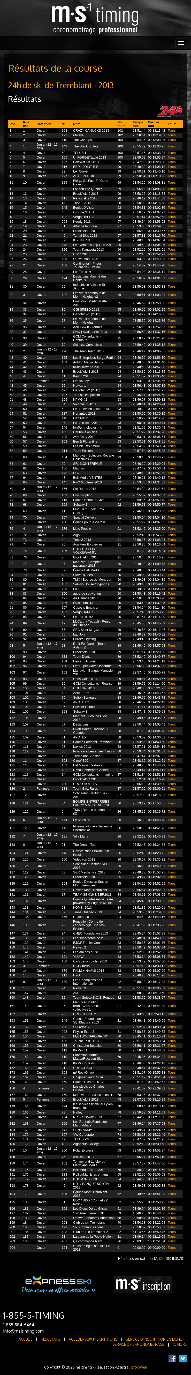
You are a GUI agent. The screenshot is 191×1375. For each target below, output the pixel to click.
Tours (172, 130)
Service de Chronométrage (138, 1344)
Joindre (180, 1344)
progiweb (139, 1367)
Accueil (25, 1339)
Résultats (50, 1339)
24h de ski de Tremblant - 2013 (61, 85)
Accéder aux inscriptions (93, 1339)
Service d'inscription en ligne (154, 1339)
